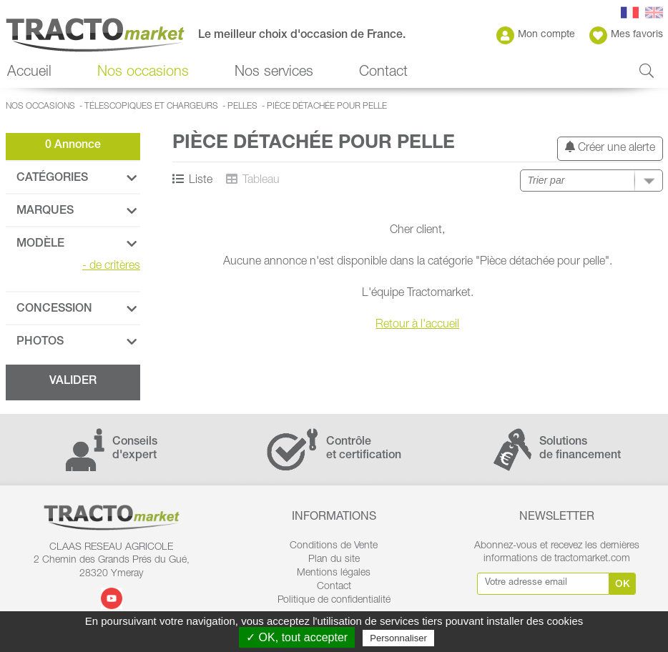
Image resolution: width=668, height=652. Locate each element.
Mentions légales (333, 573)
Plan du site (334, 560)
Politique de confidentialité (334, 601)
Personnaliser (398, 638)
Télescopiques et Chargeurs (151, 106)
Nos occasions (143, 73)
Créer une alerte (610, 147)
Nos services (274, 73)
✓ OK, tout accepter (297, 637)
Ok (622, 585)
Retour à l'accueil (417, 325)
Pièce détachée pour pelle (327, 106)
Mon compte (535, 35)
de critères (111, 266)
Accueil (29, 73)
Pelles (242, 106)
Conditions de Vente (334, 546)
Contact (383, 73)
